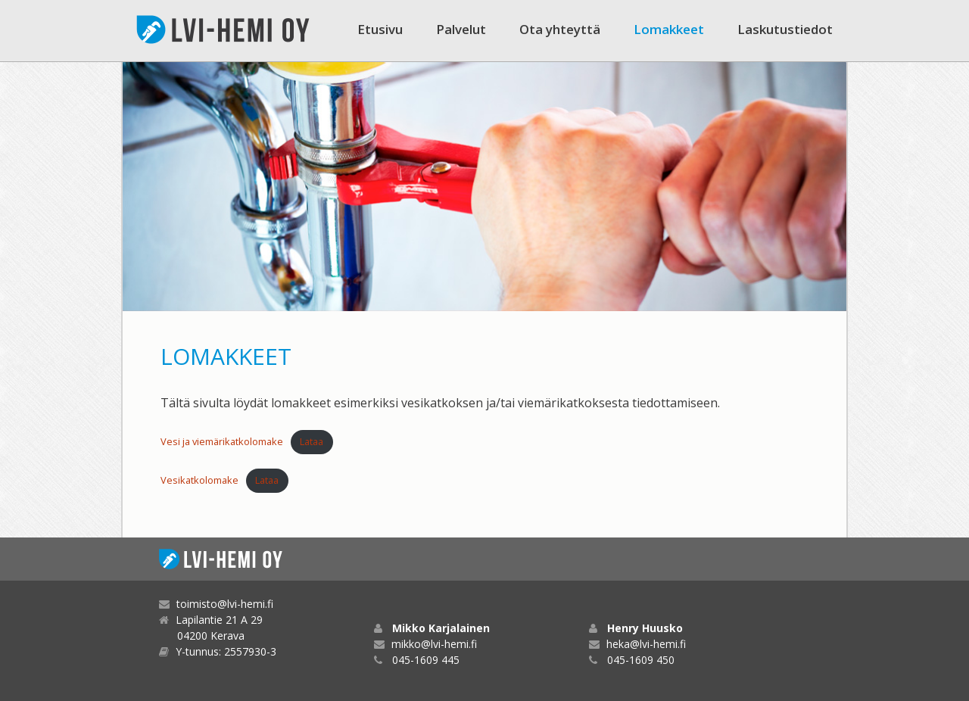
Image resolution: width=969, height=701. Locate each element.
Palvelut (461, 29)
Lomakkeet (669, 29)
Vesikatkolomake (199, 480)
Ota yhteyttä (559, 29)
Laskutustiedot (785, 29)
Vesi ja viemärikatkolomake (221, 441)
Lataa (311, 441)
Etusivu (380, 29)
